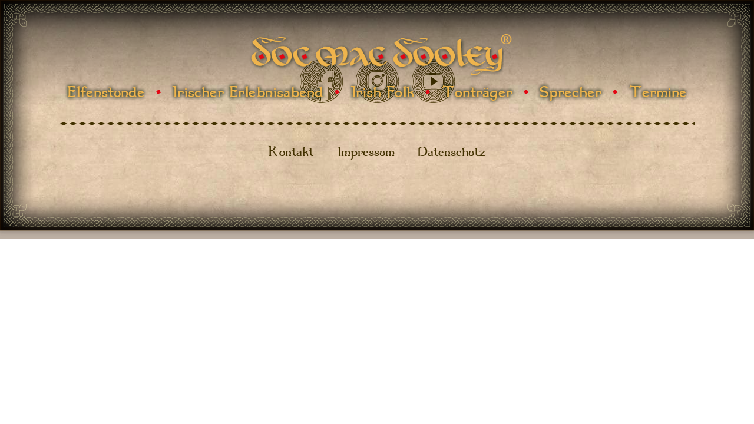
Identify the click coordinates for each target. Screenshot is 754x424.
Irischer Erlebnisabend (247, 92)
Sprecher (570, 92)
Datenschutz (452, 152)
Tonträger (476, 92)
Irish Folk (382, 92)
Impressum (366, 152)
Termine (658, 92)
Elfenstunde (106, 92)
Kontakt (290, 152)
